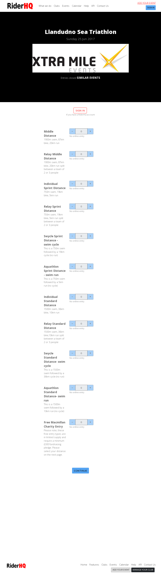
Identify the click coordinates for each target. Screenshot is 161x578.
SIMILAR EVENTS (88, 78)
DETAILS (80, 86)
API (93, 5)
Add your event (146, 2)
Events (65, 5)
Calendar (77, 5)
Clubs (57, 5)
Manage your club (143, 569)
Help (86, 5)
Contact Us (103, 5)
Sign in (80, 110)
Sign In (150, 7)
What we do (45, 5)
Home (84, 564)
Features (94, 564)
